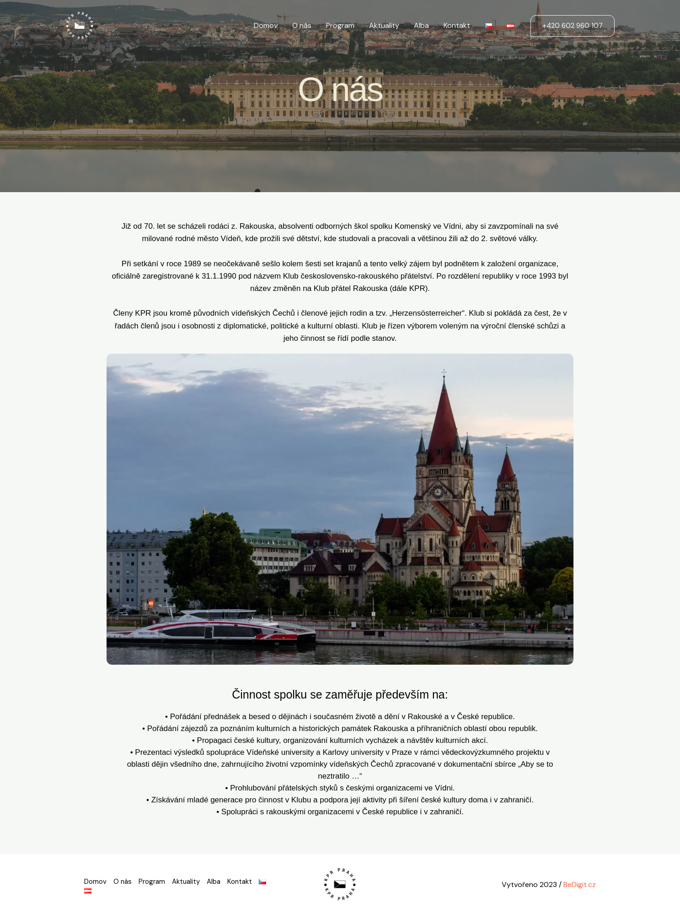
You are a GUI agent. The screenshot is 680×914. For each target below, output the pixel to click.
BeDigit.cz (579, 884)
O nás (301, 25)
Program (340, 25)
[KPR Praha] (79, 25)
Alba (421, 25)
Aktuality (384, 25)
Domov (266, 25)
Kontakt (457, 25)
